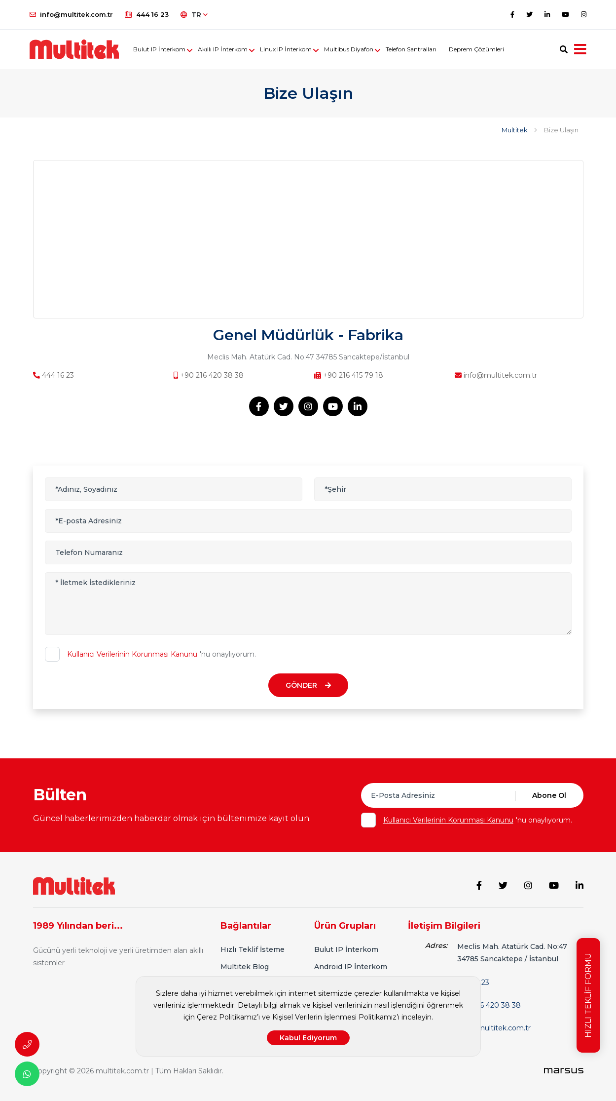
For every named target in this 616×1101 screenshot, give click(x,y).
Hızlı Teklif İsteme (252, 949)
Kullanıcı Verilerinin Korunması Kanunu (132, 654)
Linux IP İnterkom (286, 49)
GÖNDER (308, 685)
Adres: (436, 945)
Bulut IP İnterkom (159, 49)
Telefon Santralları (411, 49)
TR (194, 14)
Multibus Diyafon (348, 49)
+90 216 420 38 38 (209, 375)
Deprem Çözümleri (476, 49)
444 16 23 (147, 14)
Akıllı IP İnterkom (223, 49)
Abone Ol (549, 795)
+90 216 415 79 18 (348, 375)
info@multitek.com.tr (71, 14)
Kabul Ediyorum (308, 1037)
